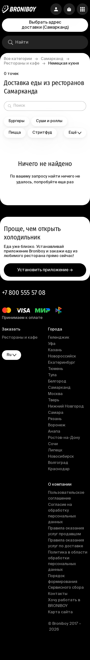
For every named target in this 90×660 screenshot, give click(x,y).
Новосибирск (61, 457)
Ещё (75, 133)
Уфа (51, 344)
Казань (55, 350)
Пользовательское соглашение (66, 496)
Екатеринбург (61, 363)
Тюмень (55, 369)
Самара (55, 413)
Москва (55, 394)
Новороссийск (62, 356)
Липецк (55, 450)
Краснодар (59, 469)
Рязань (55, 419)
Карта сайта (60, 612)
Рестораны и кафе (21, 64)
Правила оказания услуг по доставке (66, 543)
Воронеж (57, 425)
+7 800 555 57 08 (23, 293)
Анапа (54, 432)
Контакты (57, 594)
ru (11, 355)
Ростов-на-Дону (64, 438)
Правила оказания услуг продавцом (66, 531)
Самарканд (52, 59)
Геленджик (58, 338)
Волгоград (58, 463)
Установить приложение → (45, 270)
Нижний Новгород (66, 407)
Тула (52, 375)
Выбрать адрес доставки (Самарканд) (45, 25)
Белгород (57, 381)
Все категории (18, 59)
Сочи (53, 444)
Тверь (53, 400)
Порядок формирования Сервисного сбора (66, 582)
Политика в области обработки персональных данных (67, 561)
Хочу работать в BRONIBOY (64, 603)
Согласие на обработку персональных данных (62, 513)
